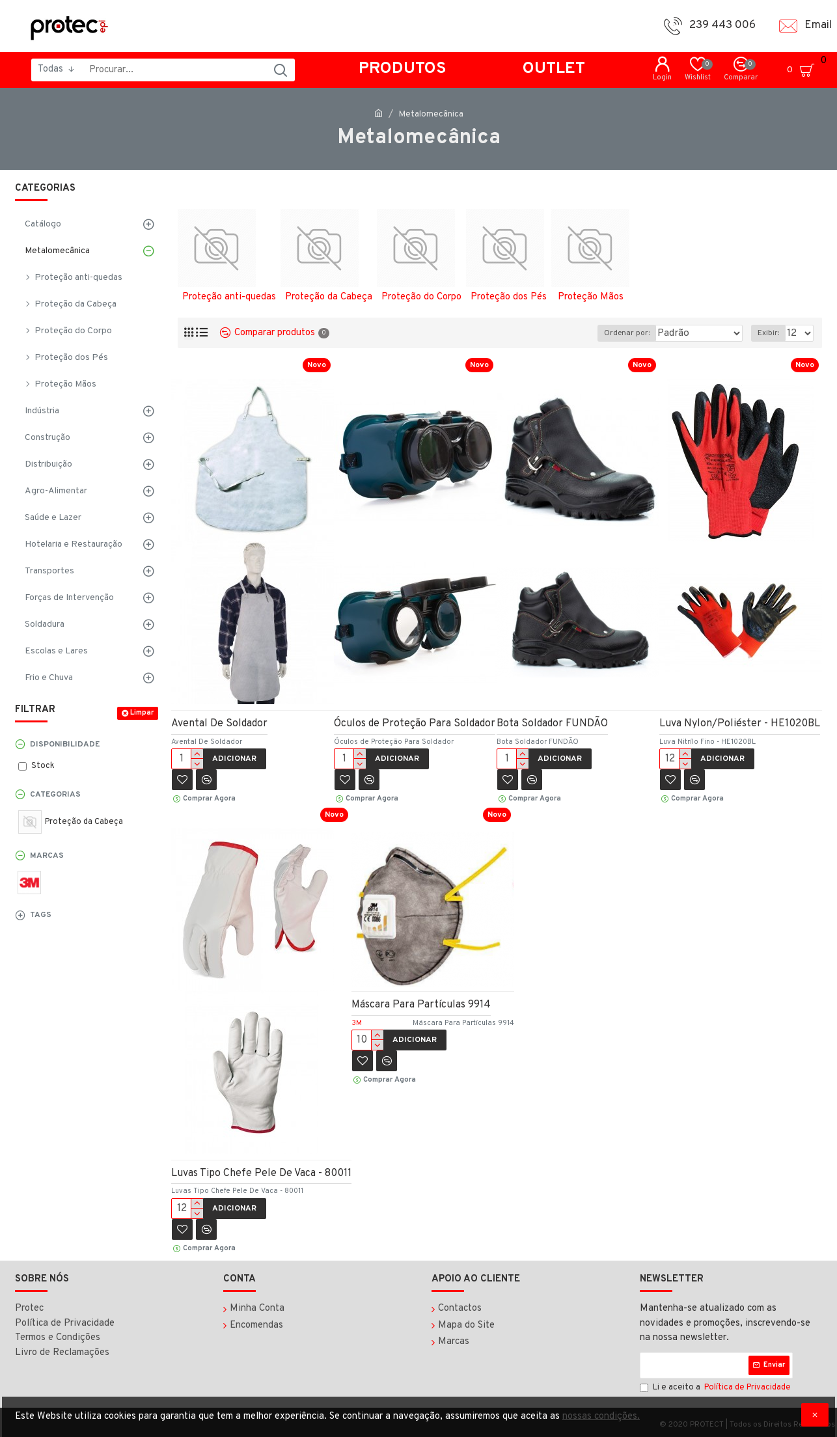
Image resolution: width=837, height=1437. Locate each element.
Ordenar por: (622, 333)
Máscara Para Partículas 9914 (421, 1004)
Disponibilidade (65, 744)
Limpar (142, 712)
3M (356, 1023)
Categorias (55, 794)
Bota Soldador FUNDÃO (552, 723)
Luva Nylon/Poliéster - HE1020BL (739, 723)
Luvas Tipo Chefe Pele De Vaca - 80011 (261, 1173)
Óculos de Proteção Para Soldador (414, 723)
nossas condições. (601, 1416)
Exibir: (771, 333)
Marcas (47, 856)
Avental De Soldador (219, 723)
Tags (40, 915)
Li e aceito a (716, 1388)
